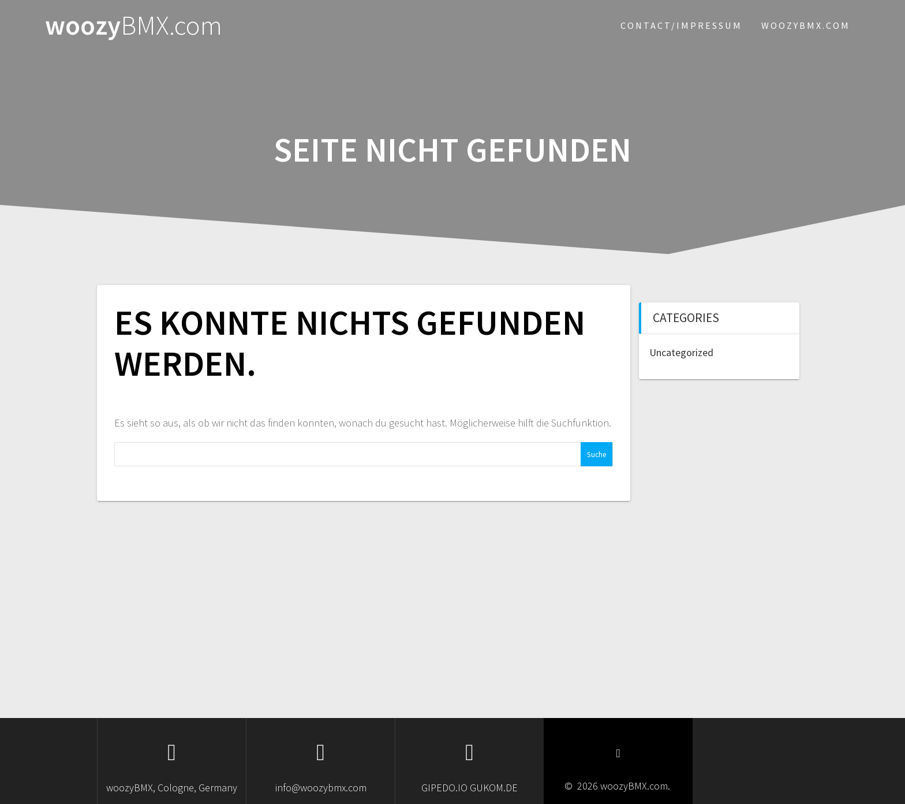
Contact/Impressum (681, 25)
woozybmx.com (805, 25)
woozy (133, 25)
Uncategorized (681, 352)
